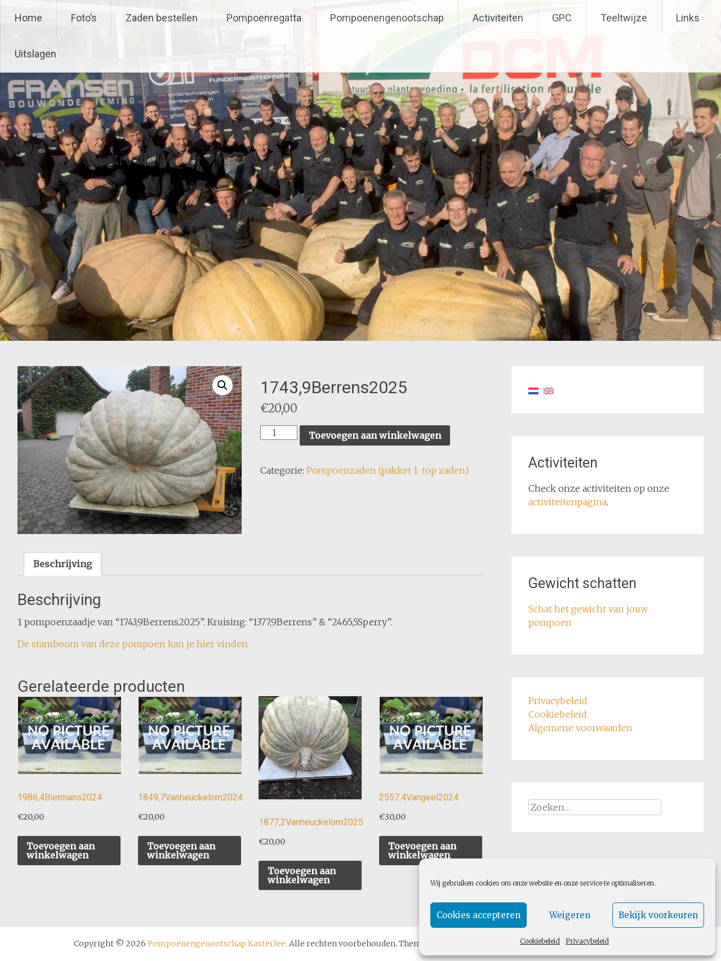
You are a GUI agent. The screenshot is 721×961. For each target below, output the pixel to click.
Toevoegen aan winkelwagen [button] (60, 850)
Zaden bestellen (162, 18)
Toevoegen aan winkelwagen (375, 435)
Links (688, 18)
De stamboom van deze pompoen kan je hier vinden (132, 643)
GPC (562, 18)
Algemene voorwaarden (580, 727)
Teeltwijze (623, 18)
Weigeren (569, 915)
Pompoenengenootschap (387, 18)
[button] (222, 385)
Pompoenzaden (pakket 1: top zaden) (387, 470)
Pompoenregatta (263, 18)
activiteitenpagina (567, 502)
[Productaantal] (278, 432)
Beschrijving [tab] (62, 564)
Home (28, 18)
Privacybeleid (587, 941)
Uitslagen (35, 54)
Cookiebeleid (540, 941)
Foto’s (84, 18)
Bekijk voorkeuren (658, 915)
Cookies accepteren (478, 915)
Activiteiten (498, 18)
